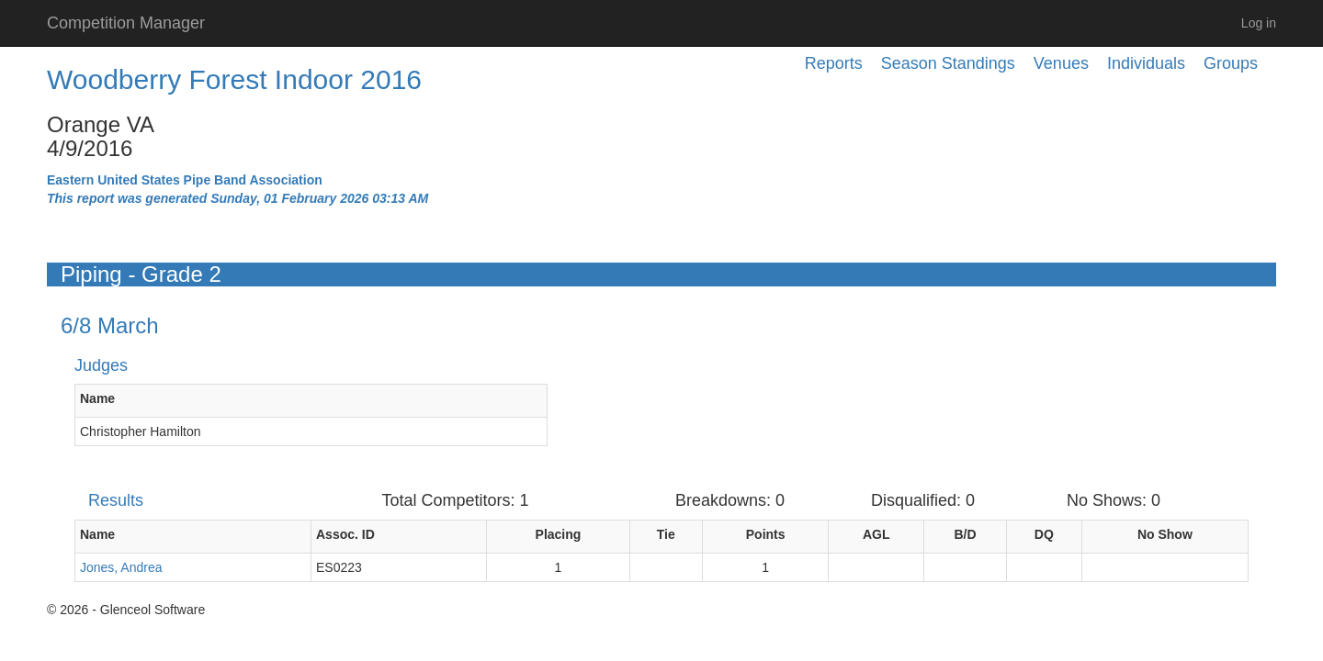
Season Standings (948, 63)
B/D (965, 534)
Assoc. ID (345, 534)
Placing (559, 534)
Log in (1258, 23)
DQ (1044, 534)
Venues (1061, 63)
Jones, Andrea (121, 567)
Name (97, 398)
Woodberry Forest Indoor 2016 (234, 79)
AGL (876, 534)
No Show (1165, 534)
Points (766, 534)
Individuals (1146, 63)
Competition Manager (126, 23)
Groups (1231, 63)
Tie (666, 534)
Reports (834, 63)
